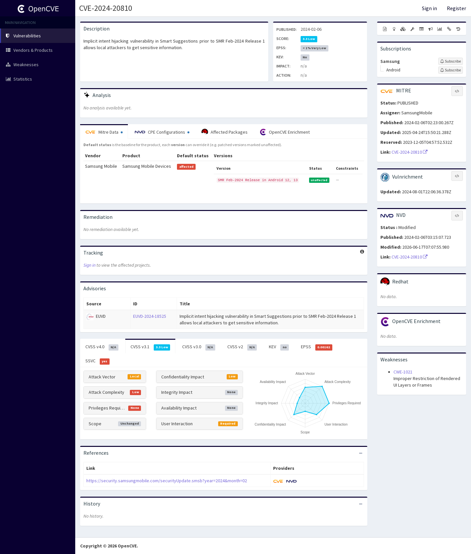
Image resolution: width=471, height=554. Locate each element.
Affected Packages (224, 132)
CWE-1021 (402, 372)
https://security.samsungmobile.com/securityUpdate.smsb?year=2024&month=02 (166, 481)
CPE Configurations (162, 132)
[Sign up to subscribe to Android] (450, 70)
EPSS (316, 347)
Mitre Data (104, 132)
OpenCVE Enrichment (285, 132)
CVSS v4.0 (101, 347)
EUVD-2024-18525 (149, 316)
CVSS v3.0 (198, 347)
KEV (279, 347)
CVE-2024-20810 (105, 8)
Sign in (429, 8)
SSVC (97, 361)
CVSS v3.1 (150, 347)
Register (456, 8)
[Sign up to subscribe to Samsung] (450, 61)
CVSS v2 (242, 347)
